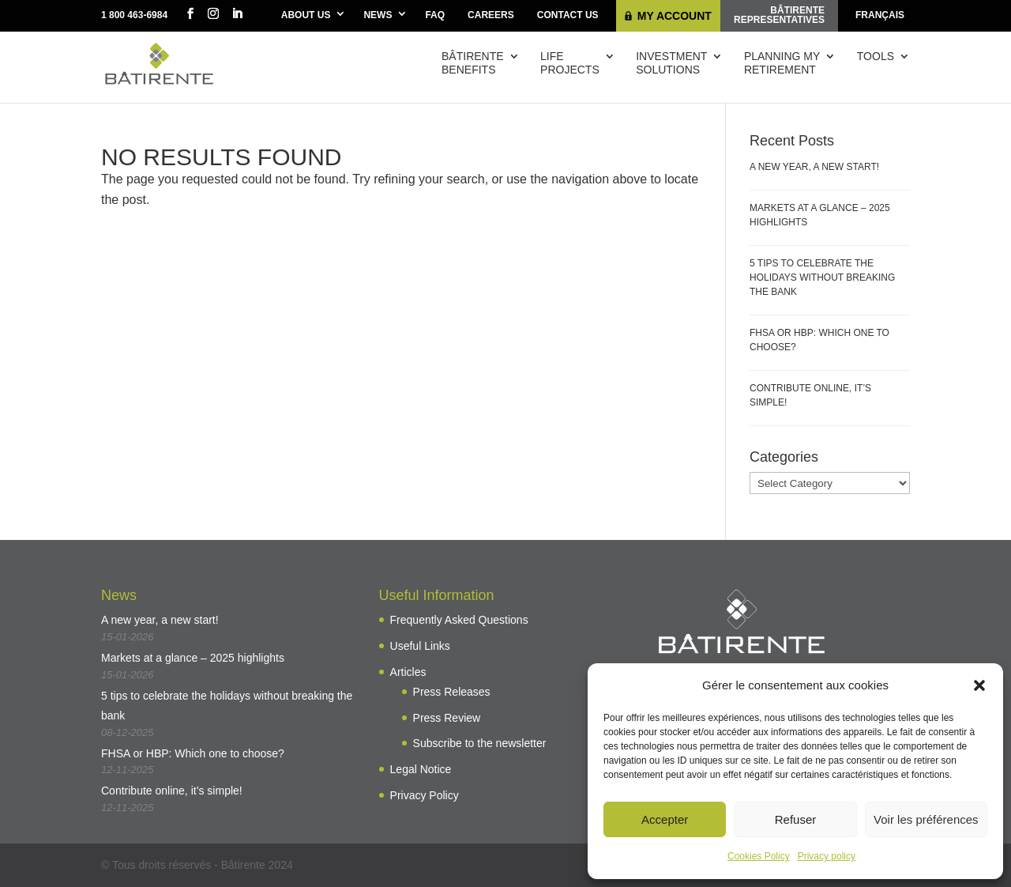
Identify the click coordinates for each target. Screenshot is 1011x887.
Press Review (447, 717)
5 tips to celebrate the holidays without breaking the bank (822, 277)
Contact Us (568, 15)
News (377, 15)
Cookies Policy (758, 856)
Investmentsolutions (671, 63)
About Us (306, 15)
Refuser (796, 819)
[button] (979, 685)
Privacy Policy (424, 795)
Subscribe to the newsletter (480, 743)
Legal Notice (421, 769)
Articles (408, 672)
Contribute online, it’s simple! (171, 790)
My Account (674, 16)
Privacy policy (826, 856)
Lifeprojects (569, 63)
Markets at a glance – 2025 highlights (192, 657)
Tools (875, 56)
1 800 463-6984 (134, 15)
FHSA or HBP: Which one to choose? (192, 753)
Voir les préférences (926, 819)
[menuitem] (880, 16)
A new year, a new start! (814, 166)
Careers (491, 15)
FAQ (435, 15)
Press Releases (451, 691)
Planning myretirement (782, 63)
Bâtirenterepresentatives (779, 15)
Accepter (664, 819)
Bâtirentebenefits (473, 63)
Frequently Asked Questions (459, 619)
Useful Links (420, 646)
